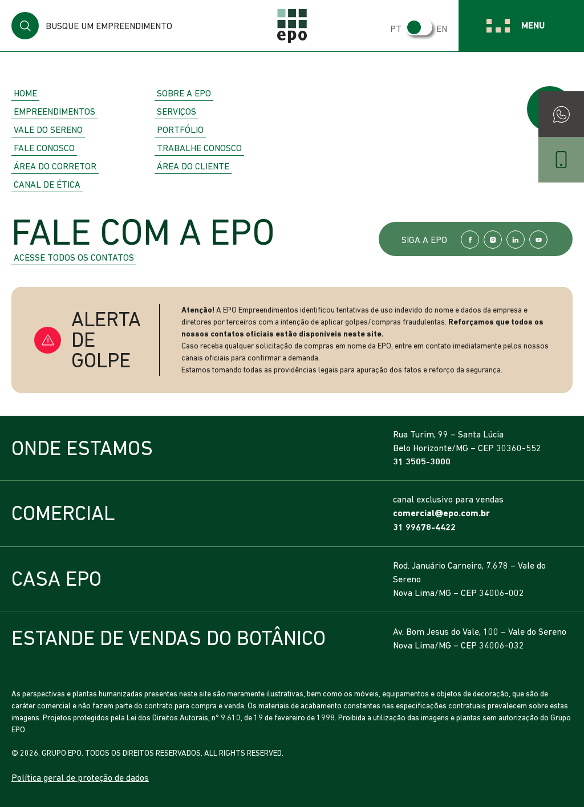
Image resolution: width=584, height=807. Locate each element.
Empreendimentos (54, 111)
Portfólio (180, 129)
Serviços (176, 111)
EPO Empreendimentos (292, 26)
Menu (533, 25)
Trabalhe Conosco (199, 148)
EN (441, 28)
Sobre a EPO (184, 93)
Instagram (493, 239)
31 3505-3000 (422, 461)
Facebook (470, 239)
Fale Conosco (44, 148)
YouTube (538, 239)
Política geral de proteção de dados (80, 777)
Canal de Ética (47, 184)
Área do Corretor (55, 166)
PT (396, 28)
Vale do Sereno (48, 129)
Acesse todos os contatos (74, 257)
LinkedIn (515, 239)
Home (25, 93)
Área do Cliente (193, 166)
